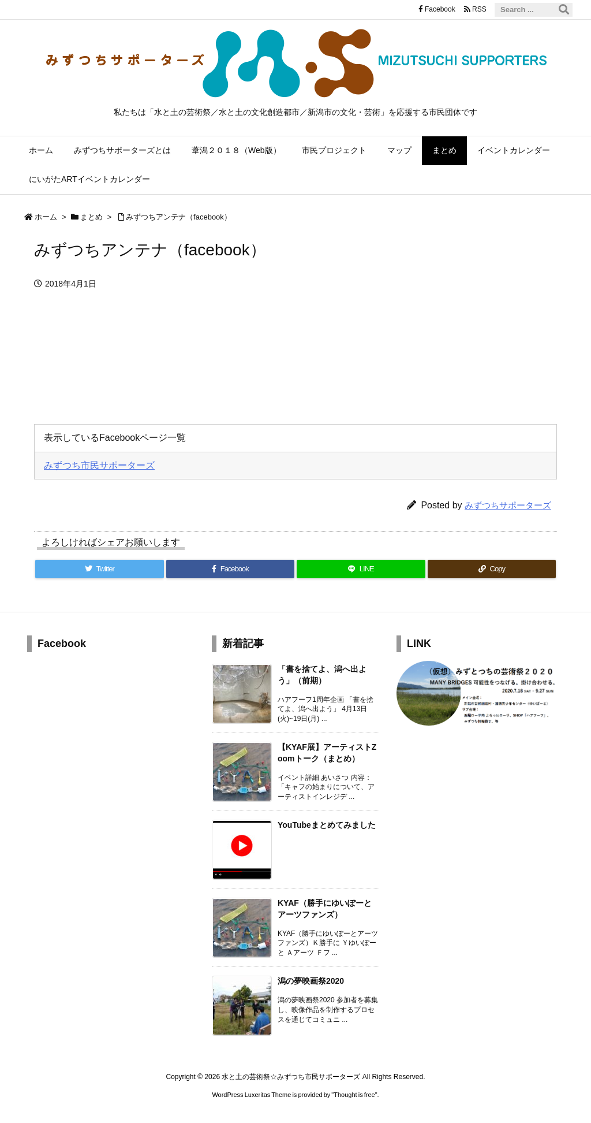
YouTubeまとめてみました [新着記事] (327, 825)
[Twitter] (99, 569)
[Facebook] (230, 569)
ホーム (46, 217)
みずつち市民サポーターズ (99, 465)
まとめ (91, 217)
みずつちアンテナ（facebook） (178, 217)
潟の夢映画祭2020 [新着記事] (311, 981)
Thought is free (354, 1094)
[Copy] (492, 569)
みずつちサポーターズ (508, 505)
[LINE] (361, 569)
